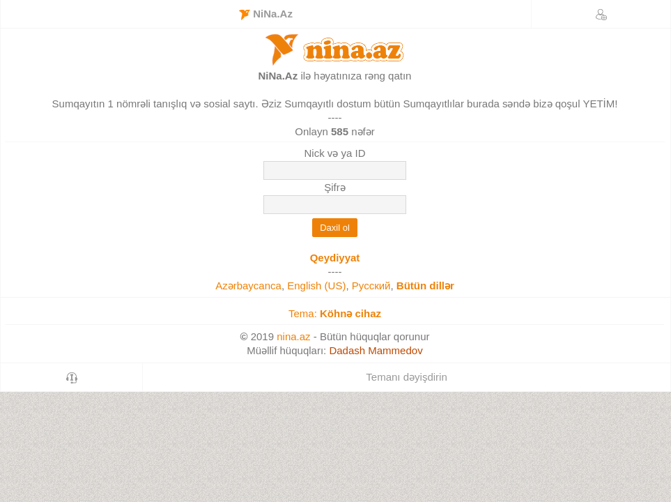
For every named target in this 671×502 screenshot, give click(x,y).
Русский (371, 285)
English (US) (316, 285)
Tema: (334, 313)
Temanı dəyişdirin (406, 377)
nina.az (293, 336)
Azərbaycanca (248, 285)
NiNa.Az (266, 14)
